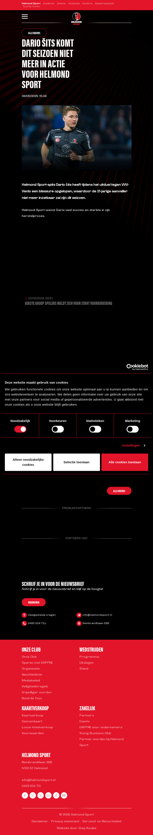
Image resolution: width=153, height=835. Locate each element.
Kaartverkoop (32, 715)
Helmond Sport (31, 4)
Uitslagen (86, 662)
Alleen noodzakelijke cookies (28, 462)
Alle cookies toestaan (125, 462)
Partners (86, 715)
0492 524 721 (37, 624)
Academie (48, 4)
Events (84, 721)
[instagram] (33, 795)
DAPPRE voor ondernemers (100, 727)
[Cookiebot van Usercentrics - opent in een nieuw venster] (129, 367)
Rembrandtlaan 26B (96, 624)
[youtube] (64, 795)
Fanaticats (74, 4)
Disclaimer (40, 821)
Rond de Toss (32, 698)
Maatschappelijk (104, 4)
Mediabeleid (31, 680)
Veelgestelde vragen (42, 615)
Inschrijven (33, 603)
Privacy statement (65, 821)
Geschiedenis (32, 674)
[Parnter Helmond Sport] (29, 520)
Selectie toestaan (77, 462)
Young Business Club (95, 733)
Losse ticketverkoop (37, 727)
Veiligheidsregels (35, 686)
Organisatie (31, 668)
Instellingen (131, 445)
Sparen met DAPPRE (37, 662)
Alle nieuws (34, 33)
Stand (83, 668)
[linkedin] (48, 795)
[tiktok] (56, 795)
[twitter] (40, 795)
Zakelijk (61, 4)
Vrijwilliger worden (37, 692)
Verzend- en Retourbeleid (101, 821)
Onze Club (29, 657)
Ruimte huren (31, 7)
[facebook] (25, 795)
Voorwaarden (33, 733)
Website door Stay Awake (76, 828)
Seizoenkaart (32, 721)
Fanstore (87, 4)
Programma (89, 657)
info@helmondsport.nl (97, 615)
